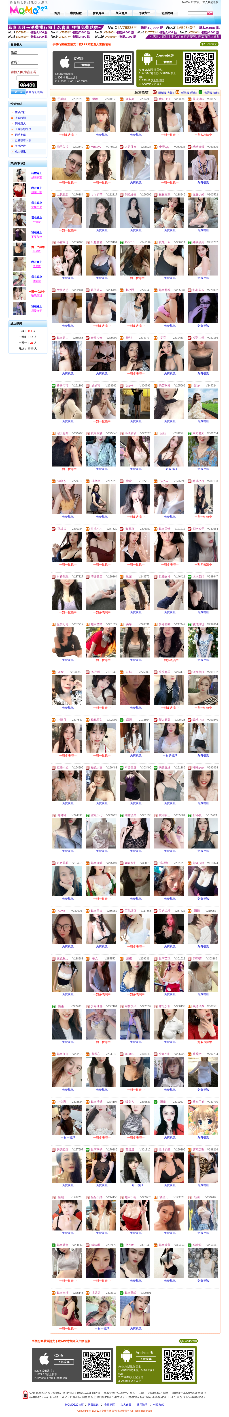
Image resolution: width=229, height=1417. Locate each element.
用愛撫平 (36, 310)
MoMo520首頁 (190, 2)
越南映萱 (36, 177)
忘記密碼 (37, 92)
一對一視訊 (68, 1137)
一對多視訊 (170, 469)
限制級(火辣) (166, 92)
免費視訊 (102, 134)
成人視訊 (20, 151)
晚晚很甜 (36, 295)
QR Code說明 (209, 44)
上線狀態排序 (23, 129)
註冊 (28, 92)
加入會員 (126, 1404)
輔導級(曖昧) (189, 92)
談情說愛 (20, 146)
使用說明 (142, 1404)
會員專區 (109, 1404)
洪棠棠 (37, 281)
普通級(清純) (212, 92)
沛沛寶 (37, 266)
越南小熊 (36, 192)
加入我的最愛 (210, 2)
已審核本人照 (23, 140)
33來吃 (36, 251)
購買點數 (93, 1404)
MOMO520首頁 (74, 1404)
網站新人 (20, 123)
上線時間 (20, 117)
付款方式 (158, 1404)
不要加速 (36, 236)
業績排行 (20, 112)
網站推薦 (20, 134)
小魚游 (37, 222)
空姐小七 (36, 207)
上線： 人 (27, 331)
